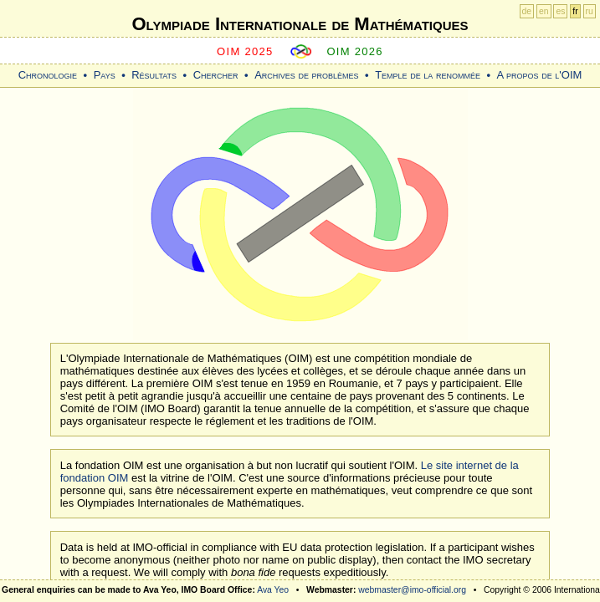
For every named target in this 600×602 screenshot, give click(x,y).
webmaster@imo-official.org (412, 589)
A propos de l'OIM (539, 75)
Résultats (154, 75)
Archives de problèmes (306, 75)
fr (574, 11)
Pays (104, 75)
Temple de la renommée (427, 75)
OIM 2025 (245, 51)
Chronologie (47, 75)
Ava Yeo (273, 589)
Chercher (215, 75)
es (560, 11)
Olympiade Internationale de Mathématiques (299, 23)
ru (589, 11)
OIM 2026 (354, 51)
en (544, 11)
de (527, 11)
